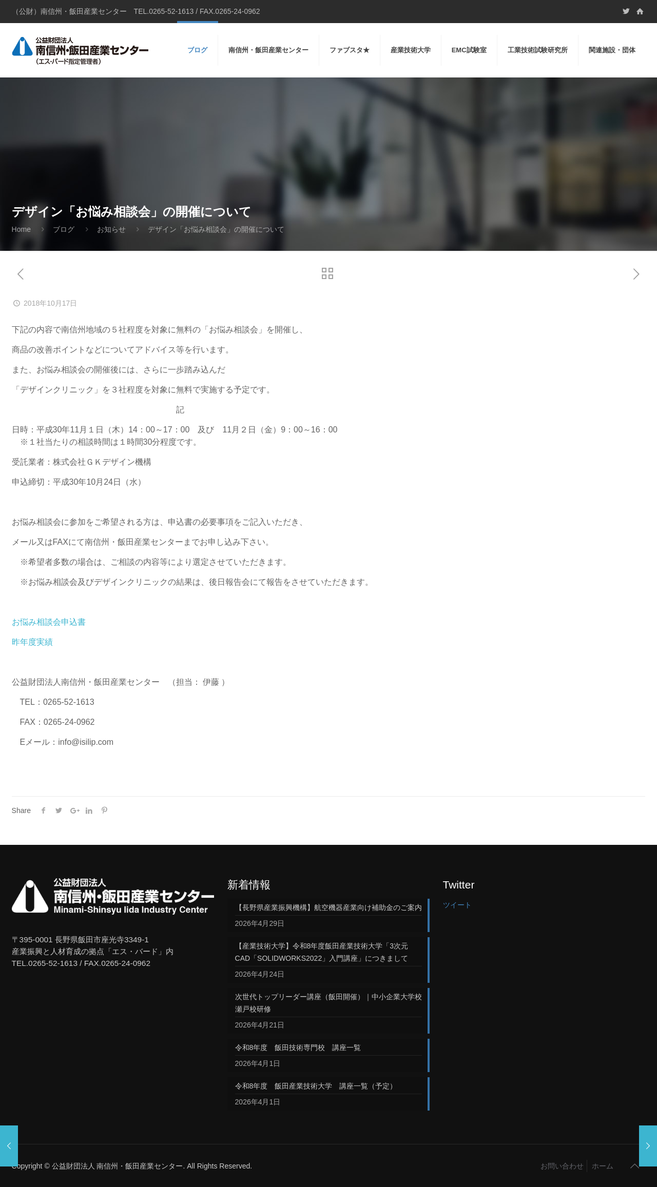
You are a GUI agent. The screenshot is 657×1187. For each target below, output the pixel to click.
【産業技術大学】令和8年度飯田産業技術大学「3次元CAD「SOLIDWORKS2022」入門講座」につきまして (322, 952)
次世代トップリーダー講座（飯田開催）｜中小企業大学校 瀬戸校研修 (328, 1003)
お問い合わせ (562, 1166)
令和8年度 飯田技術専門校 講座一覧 (298, 1047)
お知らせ (111, 229)
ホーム (602, 1166)
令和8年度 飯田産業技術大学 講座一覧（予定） (316, 1086)
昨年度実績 (32, 642)
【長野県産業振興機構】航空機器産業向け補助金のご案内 (328, 907)
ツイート (457, 905)
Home (21, 229)
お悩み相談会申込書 (49, 622)
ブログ (63, 229)
